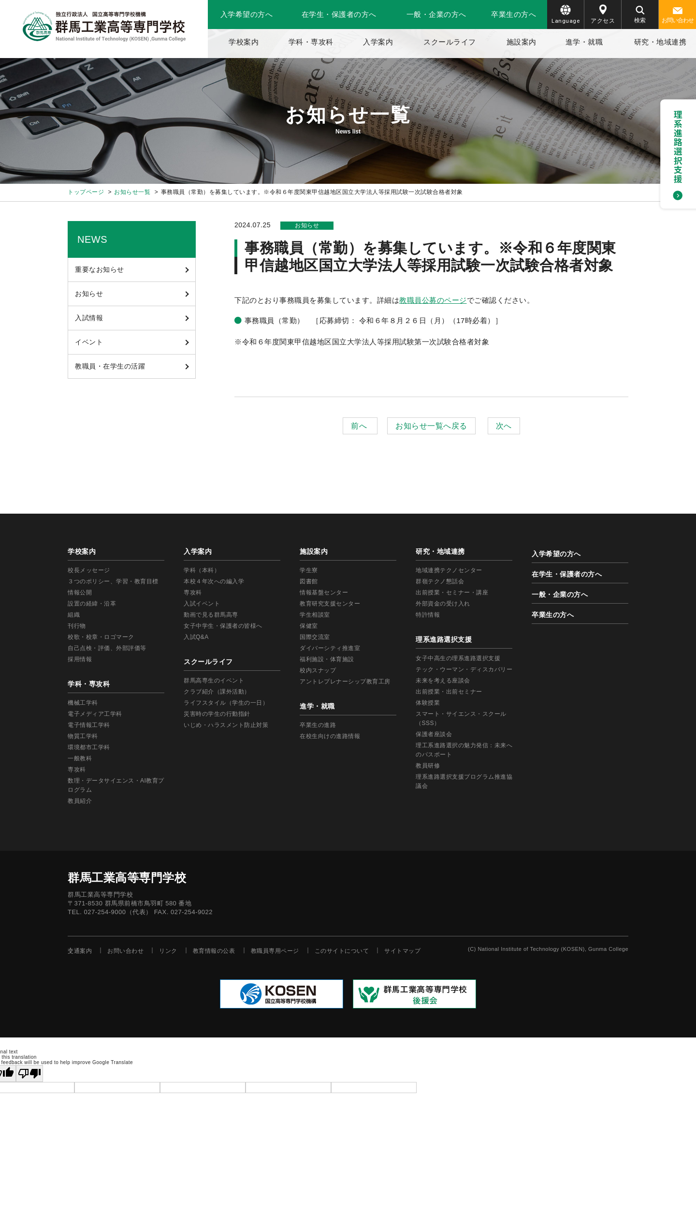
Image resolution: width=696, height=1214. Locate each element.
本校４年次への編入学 (214, 581)
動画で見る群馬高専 (211, 614)
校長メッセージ (89, 570)
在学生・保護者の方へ (339, 14)
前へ (360, 426)
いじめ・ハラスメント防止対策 (226, 725)
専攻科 (193, 592)
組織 (74, 614)
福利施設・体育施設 (327, 659)
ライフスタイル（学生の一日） (226, 702)
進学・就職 (584, 42)
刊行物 (77, 625)
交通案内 (80, 951)
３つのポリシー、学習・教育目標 (113, 581)
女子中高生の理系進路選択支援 (458, 658)
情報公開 (80, 592)
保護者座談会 (434, 734)
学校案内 (244, 42)
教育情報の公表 (214, 951)
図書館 (309, 581)
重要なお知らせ (99, 269)
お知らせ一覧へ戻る (431, 426)
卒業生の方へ (513, 14)
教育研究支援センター (330, 603)
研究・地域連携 (660, 42)
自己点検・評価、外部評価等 (107, 648)
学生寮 (309, 570)
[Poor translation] (29, 1073)
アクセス (603, 14)
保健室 (309, 625)
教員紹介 (80, 801)
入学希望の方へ (246, 14)
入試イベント (202, 603)
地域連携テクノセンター (449, 570)
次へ (504, 426)
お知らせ (89, 293)
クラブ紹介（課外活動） (217, 691)
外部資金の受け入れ (443, 603)
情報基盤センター (324, 592)
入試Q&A (196, 637)
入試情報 (89, 318)
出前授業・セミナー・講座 (452, 592)
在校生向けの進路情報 (330, 736)
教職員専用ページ (275, 951)
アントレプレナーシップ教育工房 (345, 681)
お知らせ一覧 (132, 192)
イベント (89, 342)
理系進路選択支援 (444, 639)
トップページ (86, 192)
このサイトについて (342, 951)
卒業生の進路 (318, 725)
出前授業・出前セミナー (449, 691)
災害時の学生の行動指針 (217, 714)
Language (565, 14)
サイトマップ (402, 951)
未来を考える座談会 (443, 680)
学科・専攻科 (311, 42)
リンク (168, 951)
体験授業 (428, 702)
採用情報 (80, 659)
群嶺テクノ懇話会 (440, 581)
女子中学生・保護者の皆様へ (223, 625)
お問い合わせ (678, 15)
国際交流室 (315, 637)
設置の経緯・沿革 (92, 603)
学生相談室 (315, 614)
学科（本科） (202, 570)
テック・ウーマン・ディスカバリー (464, 669)
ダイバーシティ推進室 (330, 648)
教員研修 (428, 765)
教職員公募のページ (433, 300)
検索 (640, 15)
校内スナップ (318, 670)
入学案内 (378, 42)
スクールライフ (449, 42)
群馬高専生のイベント (214, 680)
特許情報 (428, 614)
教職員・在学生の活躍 (110, 366)
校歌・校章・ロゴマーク (101, 637)
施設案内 (521, 42)
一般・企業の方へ (436, 14)
